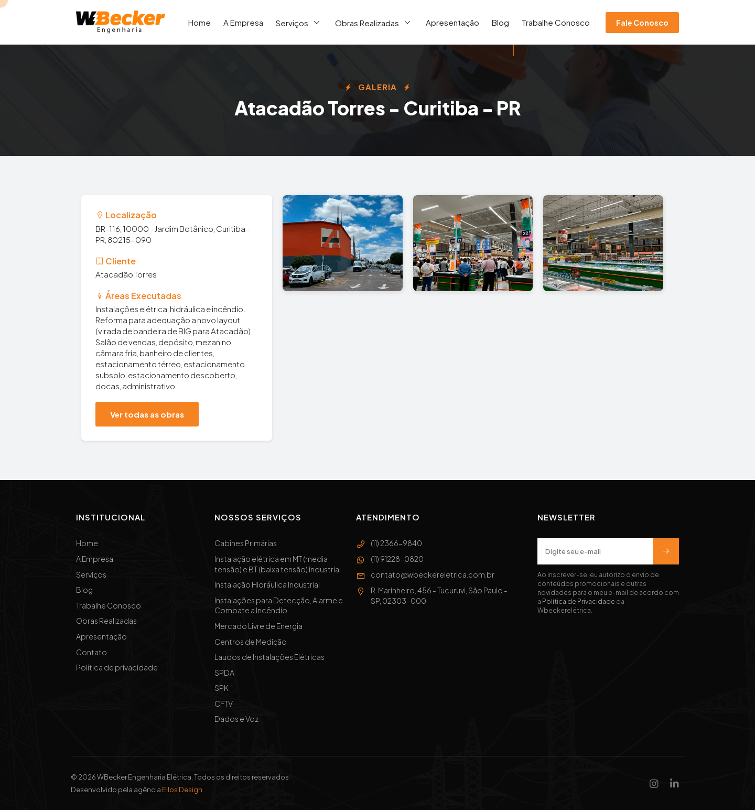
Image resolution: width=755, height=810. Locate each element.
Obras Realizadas (374, 22)
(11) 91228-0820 (390, 559)
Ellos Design (182, 789)
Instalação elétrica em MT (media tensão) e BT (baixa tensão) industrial (277, 564)
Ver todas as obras (147, 414)
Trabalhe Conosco (556, 22)
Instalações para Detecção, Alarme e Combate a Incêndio (278, 605)
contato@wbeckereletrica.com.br (425, 575)
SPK (221, 687)
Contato (91, 652)
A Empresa (243, 22)
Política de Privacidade (578, 601)
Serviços (299, 22)
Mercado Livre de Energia (258, 626)
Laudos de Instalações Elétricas (269, 657)
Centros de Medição (250, 641)
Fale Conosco (642, 22)
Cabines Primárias (245, 543)
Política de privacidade (117, 667)
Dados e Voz (236, 718)
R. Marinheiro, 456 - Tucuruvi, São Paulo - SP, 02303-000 (432, 595)
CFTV (223, 703)
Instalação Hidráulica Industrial (267, 584)
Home (199, 22)
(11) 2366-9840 (389, 543)
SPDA (224, 672)
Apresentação (452, 22)
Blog (500, 22)
